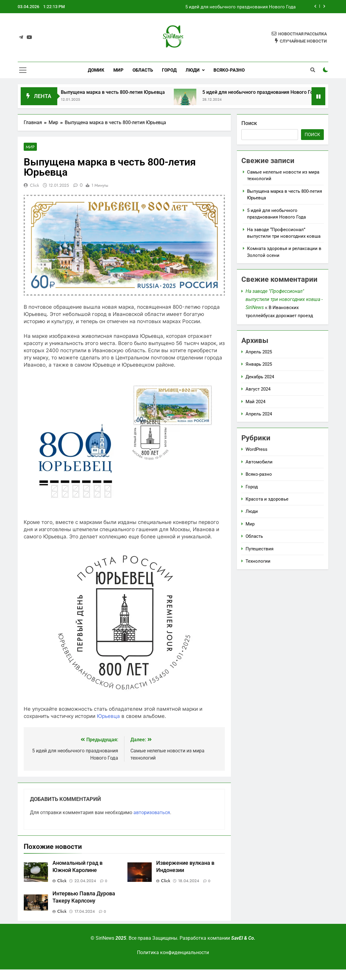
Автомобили (259, 462)
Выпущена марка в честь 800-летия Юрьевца (248, 6)
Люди (193, 70)
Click (34, 186)
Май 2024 (255, 401)
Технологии (258, 561)
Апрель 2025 (259, 352)
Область (143, 70)
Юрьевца (108, 716)
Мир (118, 70)
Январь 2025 (259, 364)
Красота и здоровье (267, 499)
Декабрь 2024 (260, 376)
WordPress (256, 449)
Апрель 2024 (259, 414)
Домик (96, 70)
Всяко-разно (229, 70)
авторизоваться (151, 813)
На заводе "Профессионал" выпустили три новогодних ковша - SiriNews (284, 299)
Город (169, 70)
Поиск (249, 123)
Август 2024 (258, 389)
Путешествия (259, 549)
